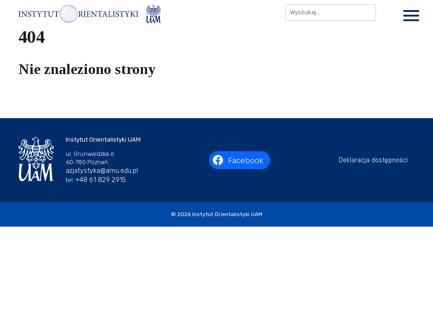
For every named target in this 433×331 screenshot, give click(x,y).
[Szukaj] (387, 12)
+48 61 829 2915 (100, 180)
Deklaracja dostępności (373, 160)
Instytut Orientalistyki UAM (227, 214)
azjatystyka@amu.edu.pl (102, 171)
